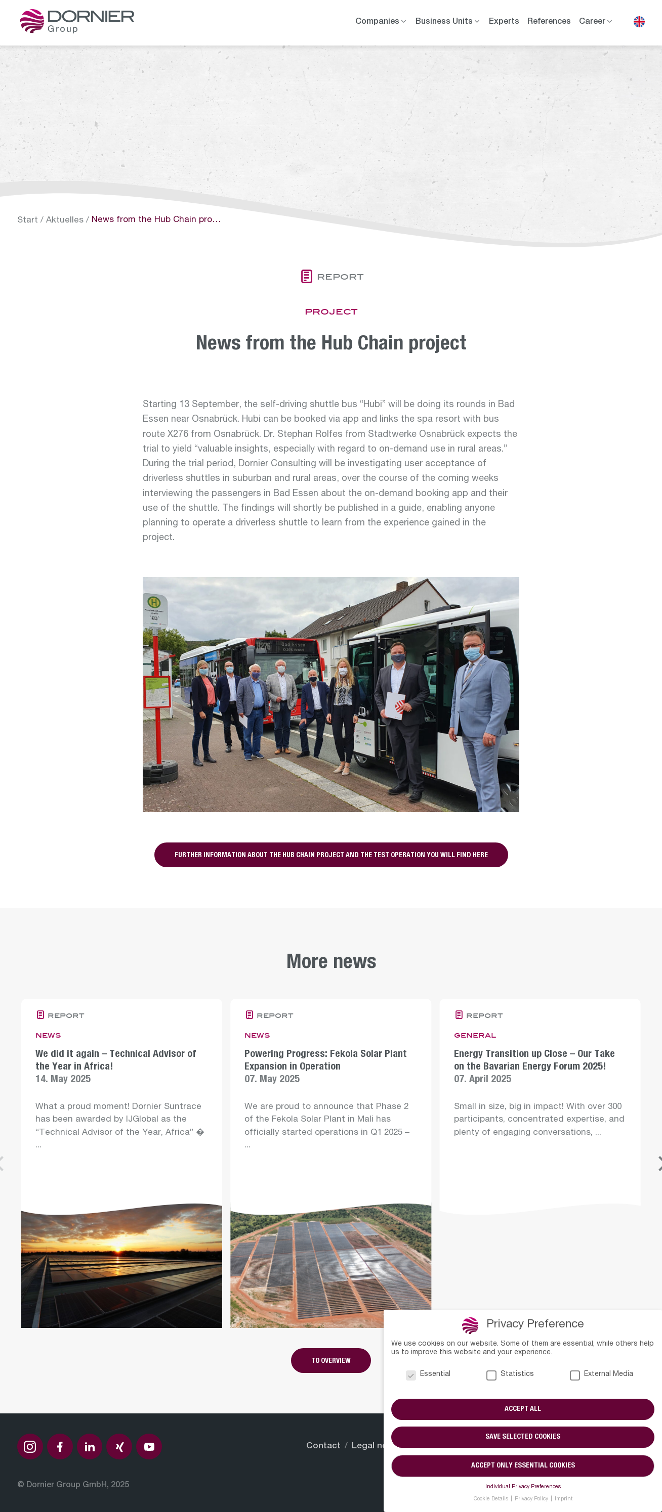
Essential (428, 1375)
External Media (601, 1375)
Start (27, 220)
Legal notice (377, 1446)
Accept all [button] (523, 1409)
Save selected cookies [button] (522, 1437)
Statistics (510, 1375)
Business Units (444, 22)
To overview (331, 1361)
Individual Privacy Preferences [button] (523, 1487)
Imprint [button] (563, 1499)
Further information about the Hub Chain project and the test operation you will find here (331, 855)
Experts (504, 22)
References (549, 22)
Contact (323, 1446)
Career (592, 22)
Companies (377, 22)
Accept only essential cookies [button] (523, 1466)
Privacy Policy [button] (532, 1499)
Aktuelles (65, 220)
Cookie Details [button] (492, 1499)
